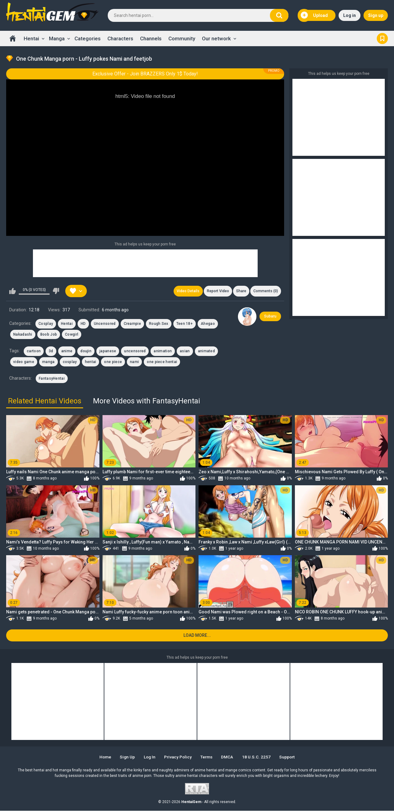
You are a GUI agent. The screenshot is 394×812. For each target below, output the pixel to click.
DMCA (229, 758)
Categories (87, 38)
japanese (107, 351)
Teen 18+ (184, 324)
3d (51, 351)
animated (206, 351)
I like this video (12, 291)
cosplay (70, 362)
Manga (57, 38)
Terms (207, 758)
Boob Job (48, 335)
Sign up (375, 15)
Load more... (197, 636)
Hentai (31, 38)
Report (216, 291)
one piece (113, 362)
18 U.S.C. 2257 (259, 758)
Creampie (132, 324)
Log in (349, 15)
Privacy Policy (177, 758)
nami (134, 362)
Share (240, 291)
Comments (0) (265, 291)
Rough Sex (158, 324)
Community (181, 38)
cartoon (34, 351)
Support (291, 758)
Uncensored (105, 324)
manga (48, 362)
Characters (120, 38)
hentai (90, 362)
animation (163, 351)
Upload (314, 15)
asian (185, 351)
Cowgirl (71, 335)
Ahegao (208, 324)
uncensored (135, 351)
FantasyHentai (52, 379)
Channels (151, 38)
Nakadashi (22, 335)
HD (83, 324)
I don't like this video (56, 291)
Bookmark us (382, 38)
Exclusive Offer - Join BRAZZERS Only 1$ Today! (145, 74)
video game (23, 362)
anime (67, 351)
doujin (85, 351)
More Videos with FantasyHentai (146, 401)
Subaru (270, 317)
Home (12, 38)
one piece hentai (162, 362)
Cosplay (45, 324)
